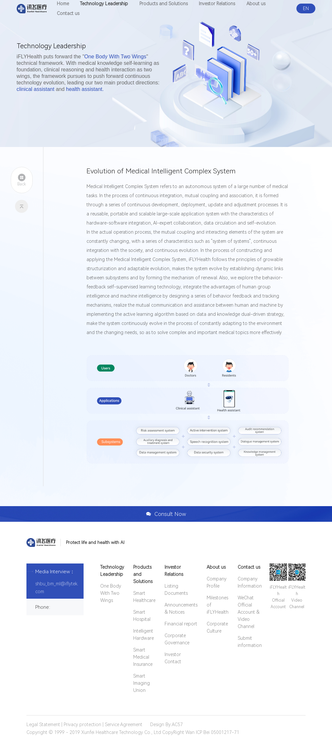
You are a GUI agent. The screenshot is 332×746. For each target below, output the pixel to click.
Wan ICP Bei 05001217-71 (212, 732)
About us (216, 567)
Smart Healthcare (144, 597)
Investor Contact (173, 658)
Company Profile (217, 582)
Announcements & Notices (181, 608)
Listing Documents (176, 589)
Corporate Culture (217, 627)
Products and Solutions (142, 574)
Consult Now (166, 514)
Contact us (68, 13)
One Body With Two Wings (110, 593)
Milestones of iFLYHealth (218, 605)
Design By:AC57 (166, 724)
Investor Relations (174, 570)
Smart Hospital (141, 615)
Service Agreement (123, 724)
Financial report (181, 623)
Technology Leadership (112, 570)
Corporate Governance (177, 639)
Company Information (250, 582)
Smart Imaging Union (141, 683)
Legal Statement (43, 724)
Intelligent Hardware (143, 634)
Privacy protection (82, 724)
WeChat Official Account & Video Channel (249, 612)
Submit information (250, 642)
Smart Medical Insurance (142, 657)
